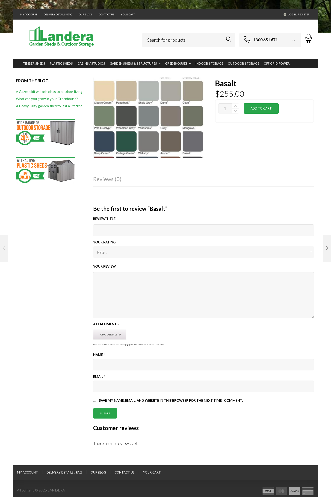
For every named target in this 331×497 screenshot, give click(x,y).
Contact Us (106, 14)
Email (99, 377)
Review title (104, 219)
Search (228, 39)
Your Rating (104, 242)
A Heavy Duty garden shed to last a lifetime (49, 106)
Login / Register (299, 14)
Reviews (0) (107, 179)
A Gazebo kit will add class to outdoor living (49, 92)
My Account (28, 14)
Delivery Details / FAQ (58, 14)
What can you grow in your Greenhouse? (47, 99)
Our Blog (85, 14)
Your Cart (128, 14)
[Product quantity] (225, 108)
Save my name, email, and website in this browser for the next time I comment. (171, 400)
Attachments (105, 324)
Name (99, 355)
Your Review (104, 266)
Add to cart (261, 108)
